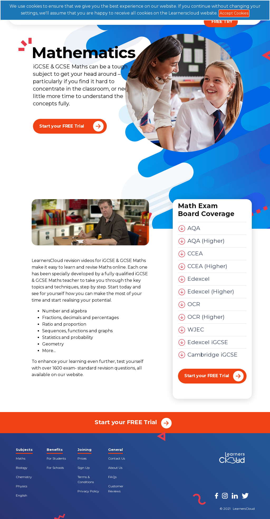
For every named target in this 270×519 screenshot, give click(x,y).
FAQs (112, 477)
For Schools (55, 468)
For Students (56, 458)
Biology (21, 468)
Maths (20, 458)
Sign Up (84, 468)
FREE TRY (222, 21)
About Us (115, 468)
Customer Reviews (115, 488)
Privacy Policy (88, 491)
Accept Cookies (234, 13)
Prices (82, 458)
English (21, 495)
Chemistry (24, 477)
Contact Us (116, 458)
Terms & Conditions (86, 479)
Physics (21, 486)
